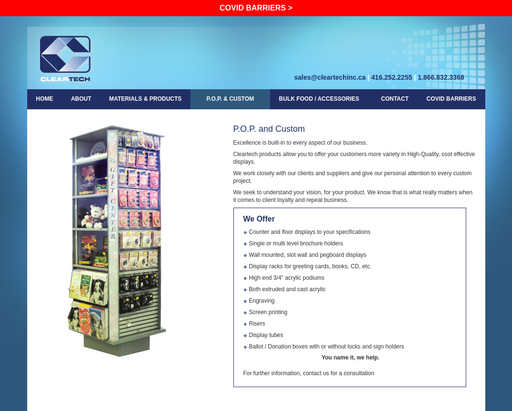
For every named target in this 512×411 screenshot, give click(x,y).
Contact (395, 98)
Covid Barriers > (255, 8)
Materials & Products (145, 98)
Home (44, 98)
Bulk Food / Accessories (319, 98)
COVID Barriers (451, 98)
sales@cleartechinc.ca (330, 77)
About (81, 98)
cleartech (66, 58)
